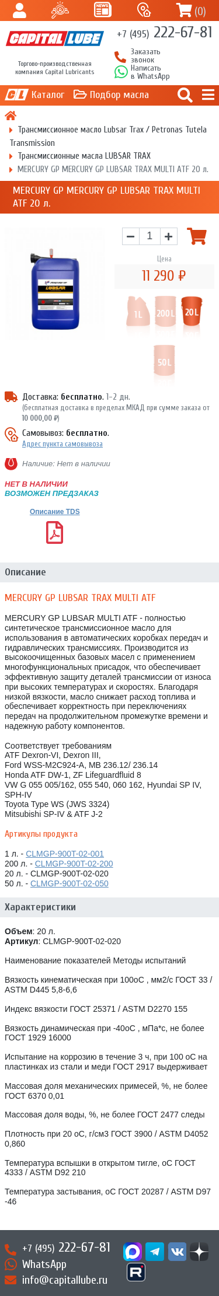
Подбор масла (119, 95)
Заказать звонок (146, 56)
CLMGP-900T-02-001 (65, 853)
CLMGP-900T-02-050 (69, 883)
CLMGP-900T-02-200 (74, 863)
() (200, 11)
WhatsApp (44, 1264)
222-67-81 (164, 32)
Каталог (48, 95)
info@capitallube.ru (64, 1280)
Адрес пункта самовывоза (62, 443)
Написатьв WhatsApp (150, 72)
